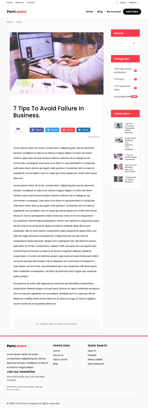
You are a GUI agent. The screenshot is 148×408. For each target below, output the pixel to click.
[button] (116, 2)
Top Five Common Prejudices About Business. (130, 128)
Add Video (132, 11)
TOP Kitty (119, 79)
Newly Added (95, 359)
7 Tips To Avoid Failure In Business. (131, 157)
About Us (19, 2)
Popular (92, 355)
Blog (19, 22)
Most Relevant (96, 363)
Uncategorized (122, 96)
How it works (60, 359)
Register (133, 2)
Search (92, 350)
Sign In (123, 2)
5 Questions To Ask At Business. (130, 179)
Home (9, 2)
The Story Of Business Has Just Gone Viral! (131, 168)
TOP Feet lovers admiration (123, 70)
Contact (31, 2)
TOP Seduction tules (122, 87)
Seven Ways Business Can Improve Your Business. (130, 144)
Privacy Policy (13, 389)
